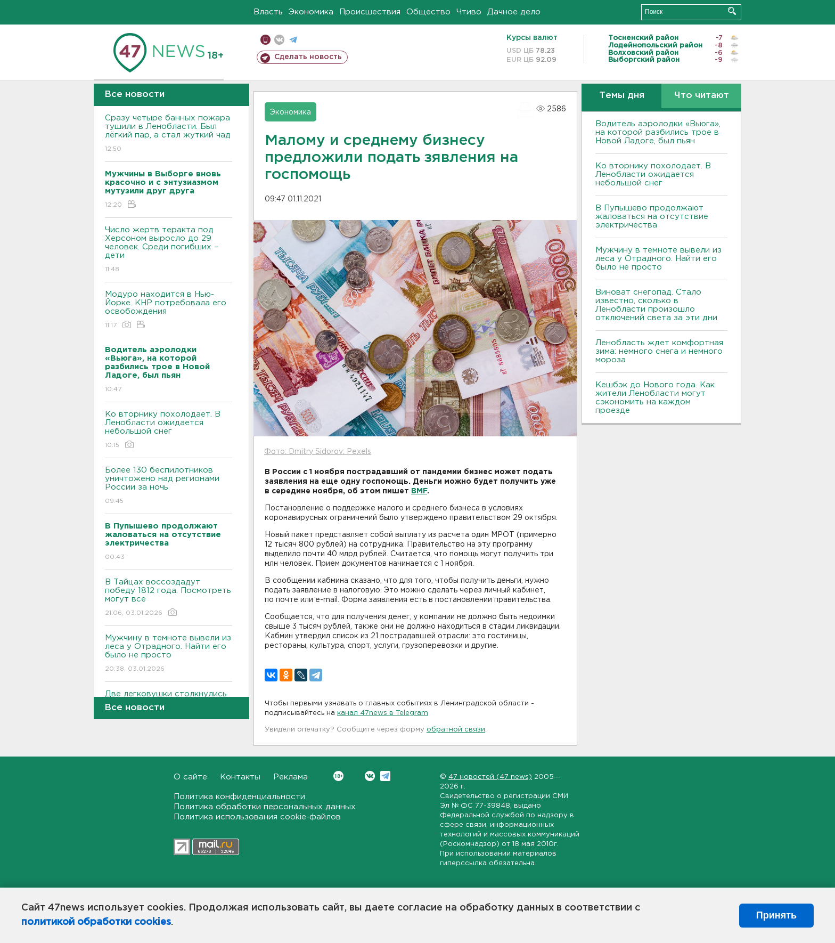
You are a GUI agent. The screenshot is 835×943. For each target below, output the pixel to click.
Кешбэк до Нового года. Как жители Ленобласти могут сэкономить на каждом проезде (655, 397)
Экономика (311, 12)
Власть (268, 12)
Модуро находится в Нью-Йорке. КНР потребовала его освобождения (168, 310)
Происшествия (369, 12)
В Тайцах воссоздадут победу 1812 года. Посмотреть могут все (168, 598)
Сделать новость (308, 57)
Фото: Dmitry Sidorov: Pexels (317, 452)
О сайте (190, 777)
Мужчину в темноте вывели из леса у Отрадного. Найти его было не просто (168, 654)
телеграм (293, 40)
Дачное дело (514, 12)
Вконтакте (338, 776)
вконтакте (279, 40)
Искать (732, 11)
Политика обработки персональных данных (265, 806)
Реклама (290, 777)
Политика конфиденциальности (239, 796)
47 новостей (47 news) (490, 777)
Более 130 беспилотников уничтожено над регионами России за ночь (168, 486)
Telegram (385, 776)
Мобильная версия (265, 40)
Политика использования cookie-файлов (257, 817)
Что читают (701, 96)
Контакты (240, 777)
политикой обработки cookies (96, 922)
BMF (419, 491)
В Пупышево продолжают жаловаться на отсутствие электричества (651, 217)
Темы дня (621, 96)
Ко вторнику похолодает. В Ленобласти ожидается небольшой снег (168, 430)
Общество (428, 12)
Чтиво (468, 12)
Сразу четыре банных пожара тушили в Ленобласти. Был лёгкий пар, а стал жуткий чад (168, 134)
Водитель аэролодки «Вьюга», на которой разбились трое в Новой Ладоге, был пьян (658, 132)
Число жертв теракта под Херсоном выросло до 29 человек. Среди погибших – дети (168, 250)
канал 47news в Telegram (382, 713)
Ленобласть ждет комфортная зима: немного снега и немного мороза (659, 351)
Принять (776, 915)
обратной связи (456, 730)
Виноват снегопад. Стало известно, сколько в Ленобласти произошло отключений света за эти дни (656, 305)
